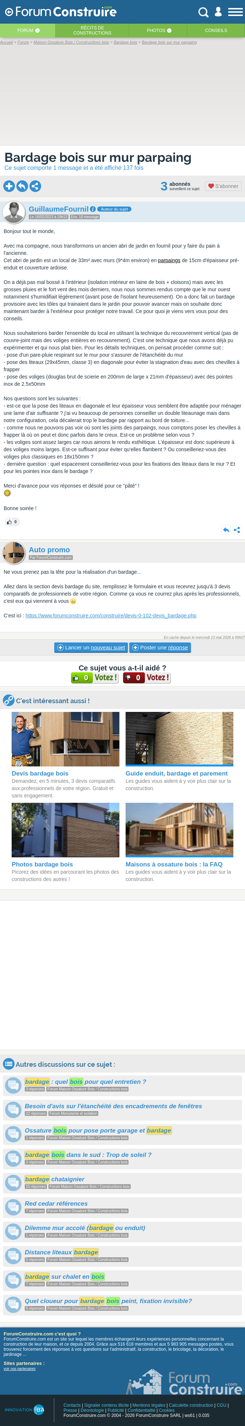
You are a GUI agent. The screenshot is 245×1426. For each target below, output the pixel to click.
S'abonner (223, 186)
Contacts (71, 1405)
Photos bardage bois (42, 864)
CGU (221, 1405)
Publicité (115, 1410)
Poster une (160, 647)
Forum (25, 30)
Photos (156, 30)
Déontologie (92, 1410)
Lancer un (91, 647)
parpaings (169, 260)
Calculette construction (191, 1405)
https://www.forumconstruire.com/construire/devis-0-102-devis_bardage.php (110, 615)
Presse (70, 1410)
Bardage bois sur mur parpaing (97, 157)
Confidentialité (141, 1410)
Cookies (166, 1410)
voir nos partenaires (20, 1369)
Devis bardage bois (40, 773)
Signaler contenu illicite (106, 1405)
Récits (92, 30)
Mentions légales (149, 1405)
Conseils (216, 30)
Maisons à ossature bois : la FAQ (174, 864)
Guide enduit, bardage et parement (177, 773)
